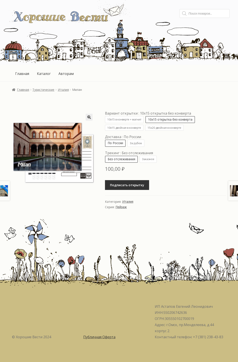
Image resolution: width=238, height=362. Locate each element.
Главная (22, 73)
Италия (63, 90)
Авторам (66, 73)
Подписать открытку (127, 185)
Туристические (43, 90)
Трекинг (129, 153)
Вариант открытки (148, 113)
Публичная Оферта (99, 337)
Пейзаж (121, 207)
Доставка (123, 136)
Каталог (44, 73)
